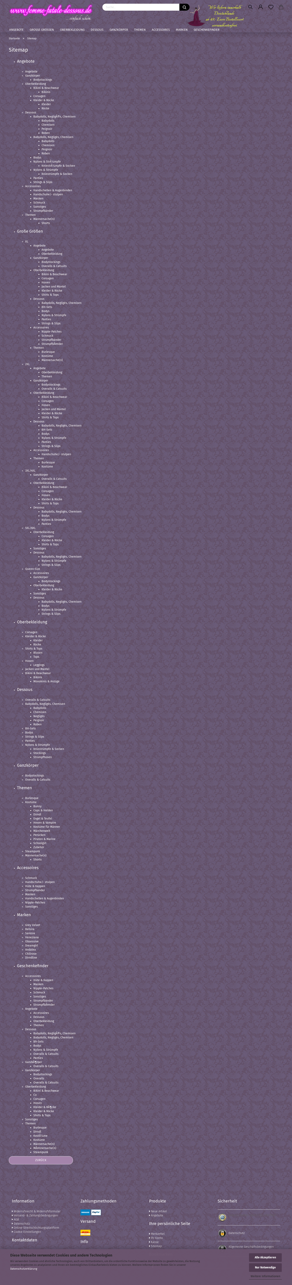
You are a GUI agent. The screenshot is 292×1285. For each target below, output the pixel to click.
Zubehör (38, 847)
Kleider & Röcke (43, 100)
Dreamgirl (31, 945)
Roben (46, 133)
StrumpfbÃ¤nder (52, 344)
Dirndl (37, 814)
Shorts (46, 223)
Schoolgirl (39, 843)
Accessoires (161, 30)
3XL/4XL (30, 470)
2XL (27, 364)
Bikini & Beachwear (46, 88)
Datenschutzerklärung (23, 1268)
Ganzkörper (119, 30)
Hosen (46, 282)
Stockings (39, 753)
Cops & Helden (43, 810)
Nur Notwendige (265, 1267)
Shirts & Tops (50, 295)
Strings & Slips (42, 182)
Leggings (39, 665)
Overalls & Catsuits (54, 266)
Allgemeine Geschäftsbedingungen (251, 1247)
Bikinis (46, 92)
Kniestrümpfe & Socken (57, 174)
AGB (15, 1219)
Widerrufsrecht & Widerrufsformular (36, 1211)
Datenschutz (21, 1223)
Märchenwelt (41, 831)
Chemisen (48, 125)
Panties (38, 178)
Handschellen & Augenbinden (52, 190)
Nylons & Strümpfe (45, 170)
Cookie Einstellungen (26, 1232)
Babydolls (48, 120)
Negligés (39, 716)
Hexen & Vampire (44, 822)
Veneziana (32, 937)
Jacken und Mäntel (54, 286)
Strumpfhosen (42, 757)
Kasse (154, 1242)
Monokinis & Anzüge (46, 681)
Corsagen (39, 96)
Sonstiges (39, 206)
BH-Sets (47, 307)
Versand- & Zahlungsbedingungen (35, 1215)
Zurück (40, 1160)
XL (26, 241)
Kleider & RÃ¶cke (44, 1107)
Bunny (37, 806)
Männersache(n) (44, 219)
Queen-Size (32, 569)
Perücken (39, 835)
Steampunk (32, 851)
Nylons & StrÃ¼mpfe (47, 161)
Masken (38, 198)
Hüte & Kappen (35, 886)
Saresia (30, 933)
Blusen (37, 652)
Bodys (37, 157)
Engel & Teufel (42, 818)
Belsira (29, 929)
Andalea (30, 949)
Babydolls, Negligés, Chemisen (53, 137)
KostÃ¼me (40, 1136)
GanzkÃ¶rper (33, 1062)
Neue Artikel (158, 1211)
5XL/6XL (30, 528)
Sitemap (155, 1246)
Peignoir (47, 129)
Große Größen (42, 30)
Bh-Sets (38, 1041)
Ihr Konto (156, 1238)
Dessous (97, 30)
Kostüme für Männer (46, 827)
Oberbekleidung (72, 30)
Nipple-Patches (52, 331)
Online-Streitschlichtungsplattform (35, 1228)
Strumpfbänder (43, 211)
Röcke (45, 108)
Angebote (16, 30)
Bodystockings (42, 80)
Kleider (46, 104)
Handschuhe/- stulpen (48, 194)
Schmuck (39, 202)
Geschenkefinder (207, 30)
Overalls (38, 1078)
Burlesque (48, 352)
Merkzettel (157, 1234)
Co (35, 1095)
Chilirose (31, 954)
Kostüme (47, 356)
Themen (140, 30)
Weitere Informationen (265, 1276)
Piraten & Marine (44, 839)
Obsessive (32, 941)
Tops (36, 657)
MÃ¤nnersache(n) (44, 1148)
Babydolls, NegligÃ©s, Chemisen (54, 116)
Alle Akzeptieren (265, 1257)
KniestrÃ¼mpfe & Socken (58, 166)
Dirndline (31, 957)
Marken (182, 30)
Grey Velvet (32, 925)
